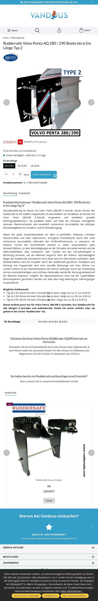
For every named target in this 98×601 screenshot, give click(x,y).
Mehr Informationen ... (71, 591)
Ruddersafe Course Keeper (49, 480)
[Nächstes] (91, 103)
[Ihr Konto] (59, 30)
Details (49, 500)
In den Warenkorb (45, 175)
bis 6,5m (9, 166)
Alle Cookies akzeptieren (74, 595)
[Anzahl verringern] (6, 174)
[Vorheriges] (6, 103)
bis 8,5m (22, 166)
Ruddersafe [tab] (10, 392)
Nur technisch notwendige (26, 595)
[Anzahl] (13, 174)
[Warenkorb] (85, 30)
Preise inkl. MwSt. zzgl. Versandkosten (19, 151)
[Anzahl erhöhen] (20, 174)
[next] (91, 453)
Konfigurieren (50, 595)
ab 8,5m (35, 166)
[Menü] (12, 30)
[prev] (6, 453)
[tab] (10, 193)
